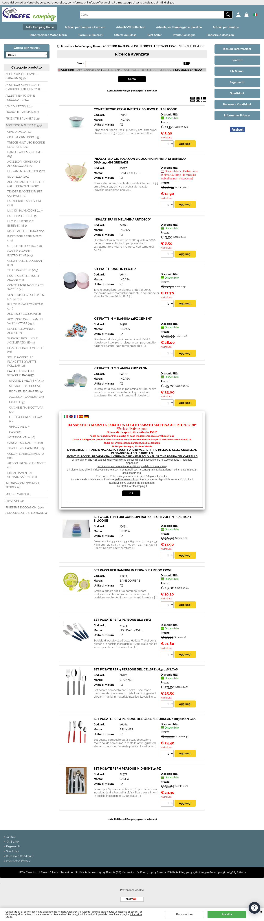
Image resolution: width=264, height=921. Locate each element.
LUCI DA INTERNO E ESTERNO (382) (20, 223)
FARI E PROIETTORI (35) (22, 216)
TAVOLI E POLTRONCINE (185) (26, 448)
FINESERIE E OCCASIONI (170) (25, 507)
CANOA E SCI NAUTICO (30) (25, 443)
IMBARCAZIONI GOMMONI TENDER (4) (23, 485)
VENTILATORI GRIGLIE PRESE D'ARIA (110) (26, 297)
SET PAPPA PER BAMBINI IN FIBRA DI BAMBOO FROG (132, 570)
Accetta (227, 914)
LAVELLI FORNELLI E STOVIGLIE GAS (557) (20, 373)
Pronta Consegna (184, 35)
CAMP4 (124, 779)
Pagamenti (13, 846)
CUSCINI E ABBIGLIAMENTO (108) (25, 456)
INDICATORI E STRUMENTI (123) (24, 238)
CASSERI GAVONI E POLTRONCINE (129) (20, 253)
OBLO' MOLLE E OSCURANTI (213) (25, 263)
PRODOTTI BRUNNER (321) (23, 118)
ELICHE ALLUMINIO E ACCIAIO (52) (21, 331)
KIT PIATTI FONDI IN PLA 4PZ (115, 269)
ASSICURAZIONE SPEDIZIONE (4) (26, 512)
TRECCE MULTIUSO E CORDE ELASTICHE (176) (26, 144)
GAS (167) (15, 432)
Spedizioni (12, 851)
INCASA (125, 119)
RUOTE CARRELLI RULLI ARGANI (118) (23, 278)
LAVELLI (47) (17, 402)
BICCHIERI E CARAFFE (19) (26, 391)
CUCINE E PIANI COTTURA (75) (26, 409)
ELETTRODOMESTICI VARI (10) (26, 419)
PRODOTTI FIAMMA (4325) (22, 112)
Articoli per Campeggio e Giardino (179, 27)
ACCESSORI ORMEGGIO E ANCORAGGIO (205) (23, 164)
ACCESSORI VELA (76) (21, 437)
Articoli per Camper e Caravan (85, 27)
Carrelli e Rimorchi (90, 35)
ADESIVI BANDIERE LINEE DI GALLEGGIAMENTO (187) (25, 184)
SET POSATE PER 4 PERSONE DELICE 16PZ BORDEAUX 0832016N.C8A (145, 719)
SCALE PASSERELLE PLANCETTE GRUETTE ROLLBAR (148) (21, 361)
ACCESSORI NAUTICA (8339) (24, 125)
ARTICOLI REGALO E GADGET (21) (26, 465)
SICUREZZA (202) (18, 176)
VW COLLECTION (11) (19, 106)
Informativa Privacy (18, 861)
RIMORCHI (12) (15, 500)
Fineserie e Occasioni (220, 35)
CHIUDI (261, 911)
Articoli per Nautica (226, 27)
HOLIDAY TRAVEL (131, 630)
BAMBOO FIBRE (130, 173)
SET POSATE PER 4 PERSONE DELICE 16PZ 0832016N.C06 (136, 669)
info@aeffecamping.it (102, 2)
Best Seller (154, 35)
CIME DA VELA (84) (19, 131)
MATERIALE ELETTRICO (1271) (26, 231)
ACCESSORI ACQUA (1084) (24, 314)
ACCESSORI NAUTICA (115, 70)
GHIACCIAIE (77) (19, 426)
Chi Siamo (12, 841)
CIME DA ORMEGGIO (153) (23, 137)
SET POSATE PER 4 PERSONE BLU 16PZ (122, 620)
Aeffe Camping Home (39, 27)
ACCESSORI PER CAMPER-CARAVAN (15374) (22, 76)
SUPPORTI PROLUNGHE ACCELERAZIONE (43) (22, 340)
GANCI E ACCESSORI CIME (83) (24, 154)
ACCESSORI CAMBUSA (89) (26, 396)
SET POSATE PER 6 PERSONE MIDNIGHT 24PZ (127, 768)
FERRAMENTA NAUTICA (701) (26, 171)
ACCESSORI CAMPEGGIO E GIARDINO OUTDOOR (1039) (23, 87)
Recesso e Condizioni (19, 856)
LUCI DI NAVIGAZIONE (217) (25, 210)
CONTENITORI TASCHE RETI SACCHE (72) (25, 287)
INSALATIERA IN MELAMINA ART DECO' (122, 219)
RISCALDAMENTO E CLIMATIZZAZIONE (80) (22, 475)
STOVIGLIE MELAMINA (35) (26, 380)
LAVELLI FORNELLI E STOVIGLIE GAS (151, 70)
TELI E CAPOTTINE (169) (22, 270)
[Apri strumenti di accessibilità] (254, 908)
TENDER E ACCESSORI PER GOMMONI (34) (24, 193)
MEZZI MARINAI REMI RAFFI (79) (25, 350)
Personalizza (184, 914)
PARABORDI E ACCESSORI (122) (24, 203)
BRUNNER (126, 679)
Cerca (80, 63)
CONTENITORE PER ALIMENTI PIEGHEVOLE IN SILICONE (135, 109)
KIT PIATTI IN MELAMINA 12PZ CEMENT (123, 318)
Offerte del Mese (125, 35)
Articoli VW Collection (130, 27)
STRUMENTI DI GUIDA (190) (25, 246)
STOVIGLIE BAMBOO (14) (25, 386)
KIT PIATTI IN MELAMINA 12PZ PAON (120, 368)
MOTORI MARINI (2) (18, 494)
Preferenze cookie (132, 890)
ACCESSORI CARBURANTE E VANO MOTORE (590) (25, 321)
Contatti (11, 836)
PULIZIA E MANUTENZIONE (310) (25, 306)
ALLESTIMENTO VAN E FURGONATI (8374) (20, 98)
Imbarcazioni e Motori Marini (48, 35)
